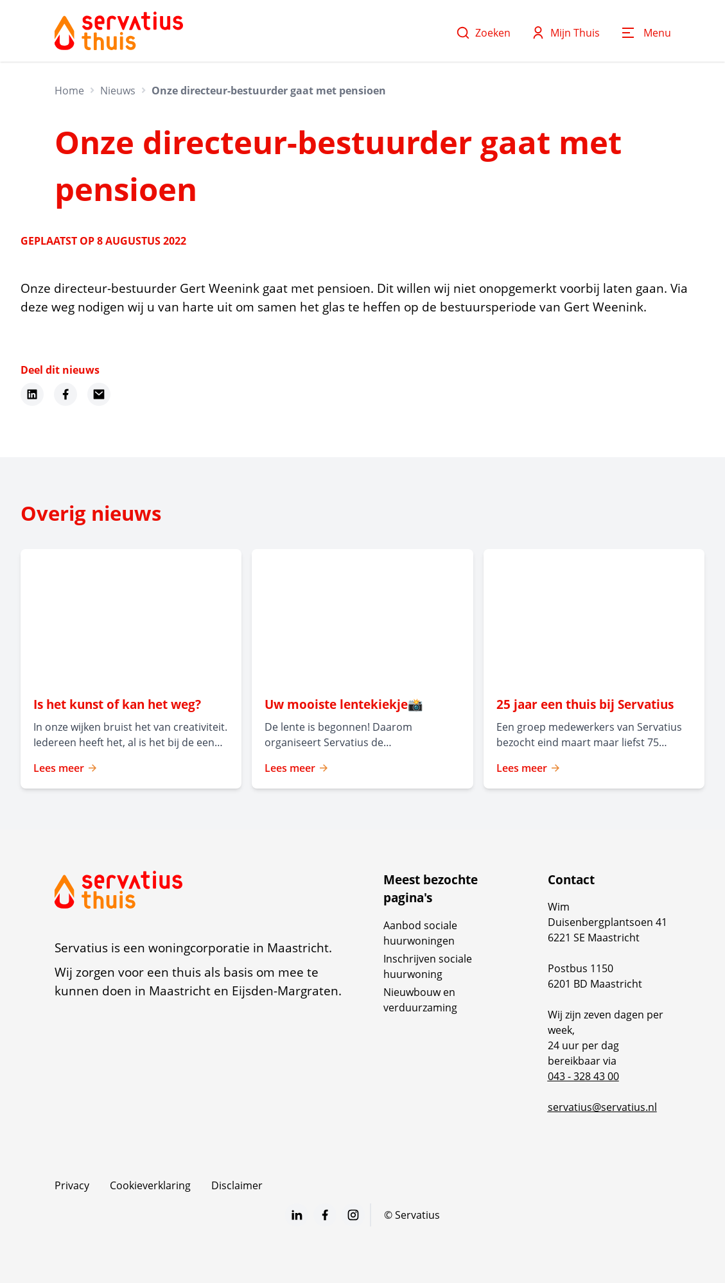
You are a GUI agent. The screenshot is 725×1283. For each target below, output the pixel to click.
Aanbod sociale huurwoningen (420, 933)
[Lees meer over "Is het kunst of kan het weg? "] (131, 704)
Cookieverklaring (150, 1185)
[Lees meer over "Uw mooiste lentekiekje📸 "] (362, 704)
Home (69, 90)
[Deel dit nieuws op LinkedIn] (32, 394)
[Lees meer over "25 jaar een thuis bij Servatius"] (594, 704)
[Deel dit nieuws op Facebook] (65, 394)
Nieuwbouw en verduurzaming (420, 1000)
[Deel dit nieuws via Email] (98, 394)
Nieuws (117, 90)
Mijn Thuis (565, 33)
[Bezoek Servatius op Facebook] (324, 1214)
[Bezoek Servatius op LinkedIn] (296, 1214)
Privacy (72, 1185)
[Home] (119, 30)
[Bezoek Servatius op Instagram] (353, 1214)
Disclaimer (237, 1185)
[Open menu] (645, 32)
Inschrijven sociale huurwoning (427, 966)
